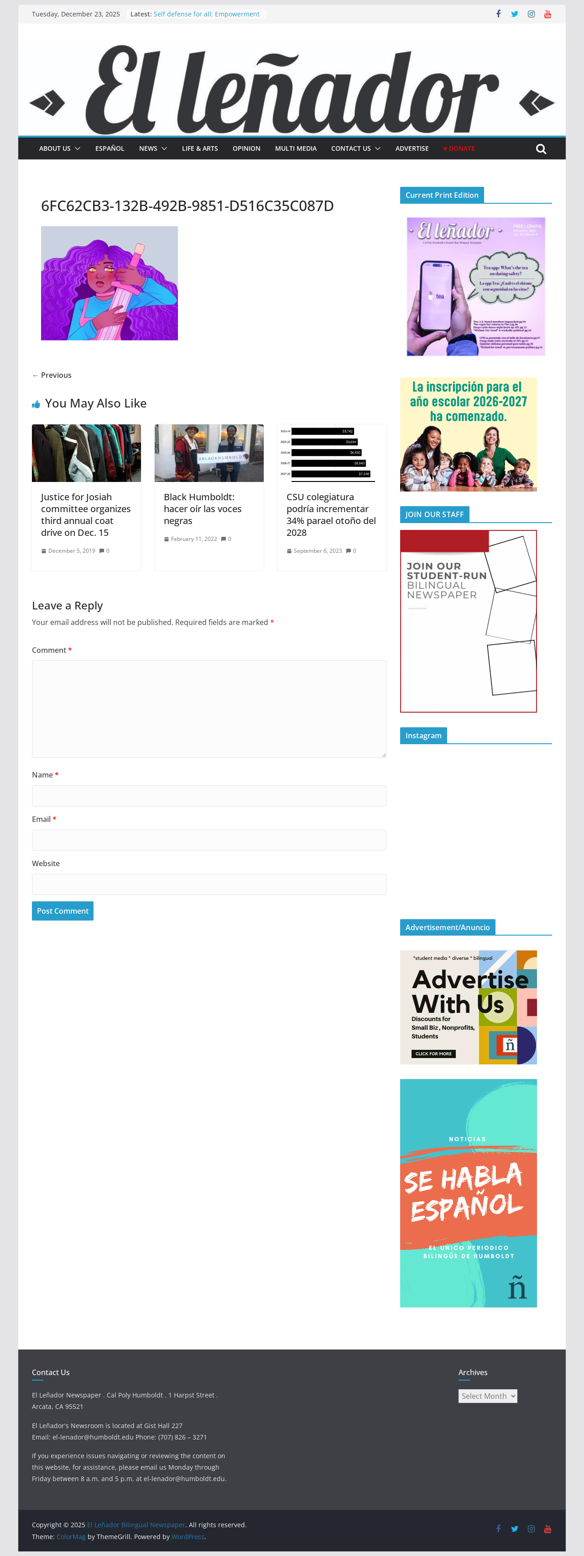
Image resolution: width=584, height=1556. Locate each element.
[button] (76, 148)
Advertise (412, 148)
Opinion (247, 148)
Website (46, 863)
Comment (52, 650)
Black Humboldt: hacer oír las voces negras (203, 509)
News (148, 148)
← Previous (52, 375)
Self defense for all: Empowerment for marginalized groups (207, 18)
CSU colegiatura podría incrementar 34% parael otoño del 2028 (331, 515)
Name (45, 775)
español (110, 148)
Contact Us (351, 148)
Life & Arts (200, 148)
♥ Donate (459, 148)
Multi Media (296, 148)
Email (44, 819)
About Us (55, 148)
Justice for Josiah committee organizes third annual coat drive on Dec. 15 (86, 515)
